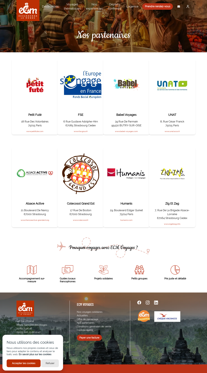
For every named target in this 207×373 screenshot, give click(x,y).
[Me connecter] (187, 6)
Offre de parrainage (87, 319)
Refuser (50, 363)
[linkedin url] (156, 302)
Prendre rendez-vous (157, 6)
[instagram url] (148, 302)
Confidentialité (85, 330)
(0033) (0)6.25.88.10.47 (28, 332)
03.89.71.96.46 (24, 328)
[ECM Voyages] (27, 10)
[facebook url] (139, 302)
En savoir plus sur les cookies (35, 354)
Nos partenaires (85, 322)
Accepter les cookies (23, 363)
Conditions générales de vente (94, 326)
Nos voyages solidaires (89, 311)
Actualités (82, 315)
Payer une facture (89, 337)
